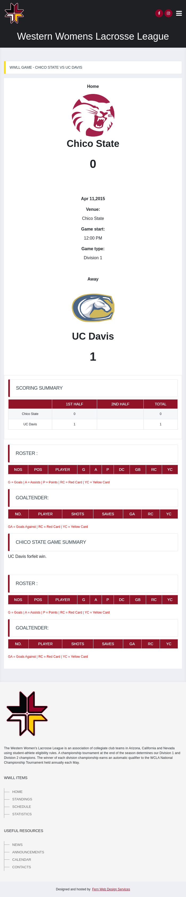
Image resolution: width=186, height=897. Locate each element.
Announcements (28, 852)
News (17, 845)
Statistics (22, 814)
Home (17, 792)
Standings (22, 799)
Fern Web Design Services (111, 889)
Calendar (21, 860)
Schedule (21, 807)
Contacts (21, 867)
